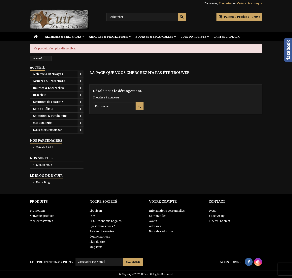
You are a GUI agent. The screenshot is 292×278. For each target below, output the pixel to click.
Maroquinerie (42, 123)
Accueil (37, 67)
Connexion (225, 3)
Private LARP (44, 147)
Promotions (37, 210)
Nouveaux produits (42, 216)
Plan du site (97, 242)
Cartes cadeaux (226, 36)
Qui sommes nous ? (102, 226)
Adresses (155, 226)
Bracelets (39, 95)
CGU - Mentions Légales (105, 221)
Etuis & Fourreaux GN (47, 130)
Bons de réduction (161, 231)
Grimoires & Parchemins (50, 116)
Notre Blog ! (43, 182)
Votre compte (163, 201)
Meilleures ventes (41, 221)
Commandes (157, 216)
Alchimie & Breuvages (63, 36)
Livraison (95, 210)
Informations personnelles (167, 210)
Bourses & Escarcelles (154, 36)
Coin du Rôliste (193, 36)
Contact (217, 201)
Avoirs (153, 221)
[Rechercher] (146, 17)
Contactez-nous (99, 236)
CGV (92, 216)
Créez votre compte (249, 3)
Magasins (95, 247)
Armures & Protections (108, 36)
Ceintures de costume (48, 102)
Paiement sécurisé (101, 231)
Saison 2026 (44, 165)
